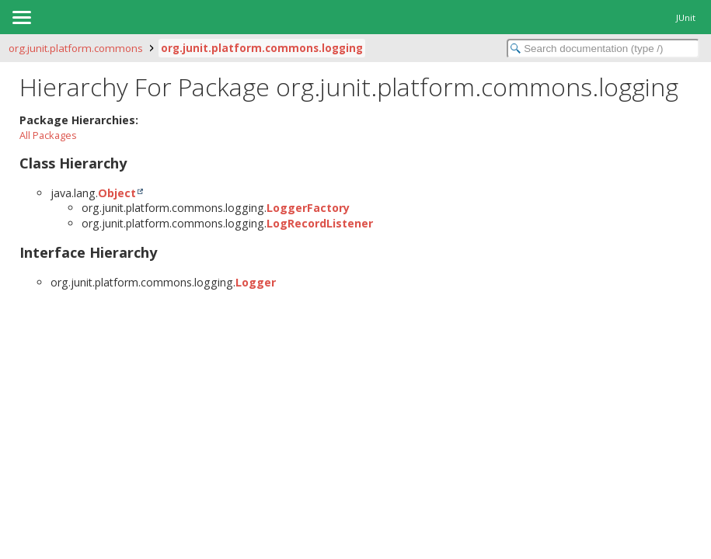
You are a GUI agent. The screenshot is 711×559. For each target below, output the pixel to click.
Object (117, 193)
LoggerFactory (308, 207)
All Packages (48, 135)
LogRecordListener (320, 223)
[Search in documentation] (603, 48)
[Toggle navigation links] (21, 17)
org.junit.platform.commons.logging (262, 48)
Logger (255, 282)
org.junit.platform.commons (76, 48)
